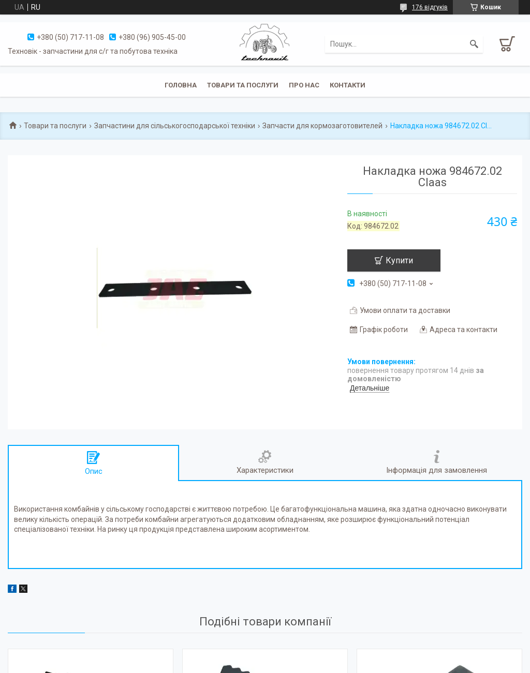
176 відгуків (430, 7)
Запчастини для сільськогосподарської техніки (174, 126)
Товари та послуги (242, 85)
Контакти (347, 85)
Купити (399, 260)
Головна (181, 85)
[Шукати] (474, 44)
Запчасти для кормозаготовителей (322, 126)
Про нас (304, 85)
